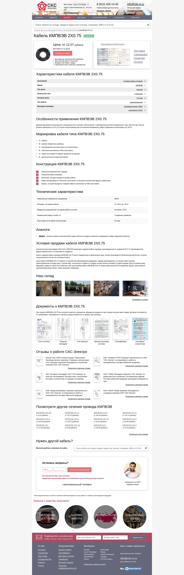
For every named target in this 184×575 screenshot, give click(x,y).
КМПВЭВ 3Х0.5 (101, 413)
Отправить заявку (135, 11)
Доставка (82, 17)
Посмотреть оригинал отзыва (79, 368)
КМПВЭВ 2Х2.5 (72, 419)
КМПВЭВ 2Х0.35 (43, 413)
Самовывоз (141, 54)
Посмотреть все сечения (138, 434)
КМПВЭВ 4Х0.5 (130, 425)
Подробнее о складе (140, 300)
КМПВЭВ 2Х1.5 (72, 413)
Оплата (138, 61)
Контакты (135, 17)
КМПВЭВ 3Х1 (100, 425)
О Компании (119, 17)
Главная (39, 17)
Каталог (67, 17)
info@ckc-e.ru (135, 4)
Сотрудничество (100, 17)
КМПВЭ (42, 236)
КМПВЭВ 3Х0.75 (101, 419)
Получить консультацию (79, 470)
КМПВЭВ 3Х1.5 (130, 413)
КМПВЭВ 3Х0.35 (72, 425)
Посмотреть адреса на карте (95, 564)
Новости (53, 17)
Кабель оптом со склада (46, 7)
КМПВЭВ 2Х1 (42, 425)
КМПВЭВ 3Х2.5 (130, 419)
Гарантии (139, 58)
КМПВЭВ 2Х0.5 (43, 419)
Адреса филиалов (71, 13)
